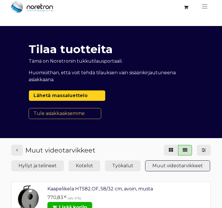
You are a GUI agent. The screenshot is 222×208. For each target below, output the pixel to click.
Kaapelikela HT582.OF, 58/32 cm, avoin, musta (100, 189)
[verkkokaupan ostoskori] (186, 7)
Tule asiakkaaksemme (65, 113)
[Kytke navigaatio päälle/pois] (205, 7)
